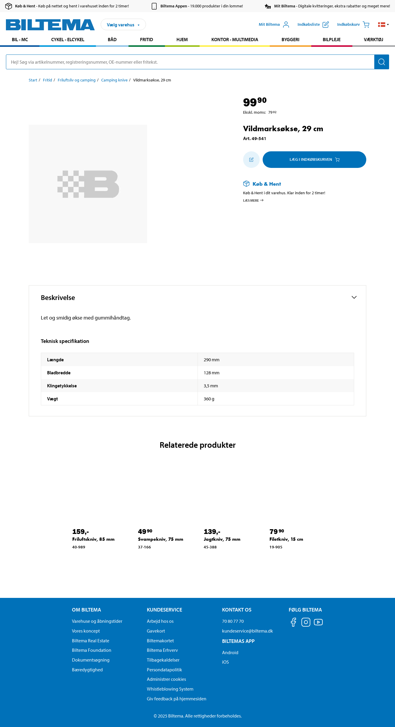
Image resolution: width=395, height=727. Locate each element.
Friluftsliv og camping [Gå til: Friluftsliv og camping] (77, 80)
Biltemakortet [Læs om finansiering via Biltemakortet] (160, 640)
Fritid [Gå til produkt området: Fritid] (146, 39)
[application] (383, 714)
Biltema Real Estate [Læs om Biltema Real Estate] (90, 640)
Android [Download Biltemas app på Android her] (230, 652)
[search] (197, 61)
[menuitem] (19, 40)
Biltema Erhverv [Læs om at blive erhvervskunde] (162, 650)
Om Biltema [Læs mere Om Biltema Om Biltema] (86, 609)
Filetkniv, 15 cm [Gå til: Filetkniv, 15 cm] (286, 539)
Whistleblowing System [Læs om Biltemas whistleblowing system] (170, 689)
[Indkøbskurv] (353, 24)
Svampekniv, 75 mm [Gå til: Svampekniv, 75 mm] (160, 539)
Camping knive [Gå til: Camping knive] (114, 80)
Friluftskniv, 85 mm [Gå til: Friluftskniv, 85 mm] (93, 539)
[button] (383, 24)
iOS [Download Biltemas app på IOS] (225, 662)
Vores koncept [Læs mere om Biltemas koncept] (86, 631)
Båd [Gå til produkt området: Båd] (112, 39)
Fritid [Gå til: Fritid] (47, 80)
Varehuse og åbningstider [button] (97, 621)
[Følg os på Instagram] (306, 623)
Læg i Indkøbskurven (315, 159)
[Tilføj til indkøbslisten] (251, 159)
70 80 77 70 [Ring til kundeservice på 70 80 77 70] (233, 621)
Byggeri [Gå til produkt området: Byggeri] (290, 39)
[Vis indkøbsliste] (313, 24)
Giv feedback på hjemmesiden (176, 699)
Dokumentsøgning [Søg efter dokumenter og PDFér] (91, 660)
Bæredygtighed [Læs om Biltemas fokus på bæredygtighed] (87, 670)
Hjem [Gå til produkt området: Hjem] (182, 39)
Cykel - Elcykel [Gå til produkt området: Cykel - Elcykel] (67, 39)
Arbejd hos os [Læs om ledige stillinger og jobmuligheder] (160, 621)
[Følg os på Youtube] (318, 625)
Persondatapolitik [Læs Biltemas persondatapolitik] (164, 670)
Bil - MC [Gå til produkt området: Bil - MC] (20, 39)
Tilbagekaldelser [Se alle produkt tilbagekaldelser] (163, 660)
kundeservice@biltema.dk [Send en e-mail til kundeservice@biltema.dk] (247, 631)
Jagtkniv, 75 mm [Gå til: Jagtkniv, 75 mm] (222, 539)
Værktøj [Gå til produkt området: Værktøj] (373, 39)
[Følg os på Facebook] (293, 623)
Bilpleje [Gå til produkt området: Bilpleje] (332, 39)
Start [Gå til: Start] (33, 80)
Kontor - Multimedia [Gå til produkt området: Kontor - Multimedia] (234, 39)
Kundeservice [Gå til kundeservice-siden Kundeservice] (164, 609)
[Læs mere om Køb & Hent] (298, 184)
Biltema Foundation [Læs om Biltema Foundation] (91, 650)
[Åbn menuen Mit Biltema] (274, 24)
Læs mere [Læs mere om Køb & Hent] (253, 200)
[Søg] (381, 61)
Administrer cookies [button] (166, 679)
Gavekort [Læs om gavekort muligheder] (156, 631)
